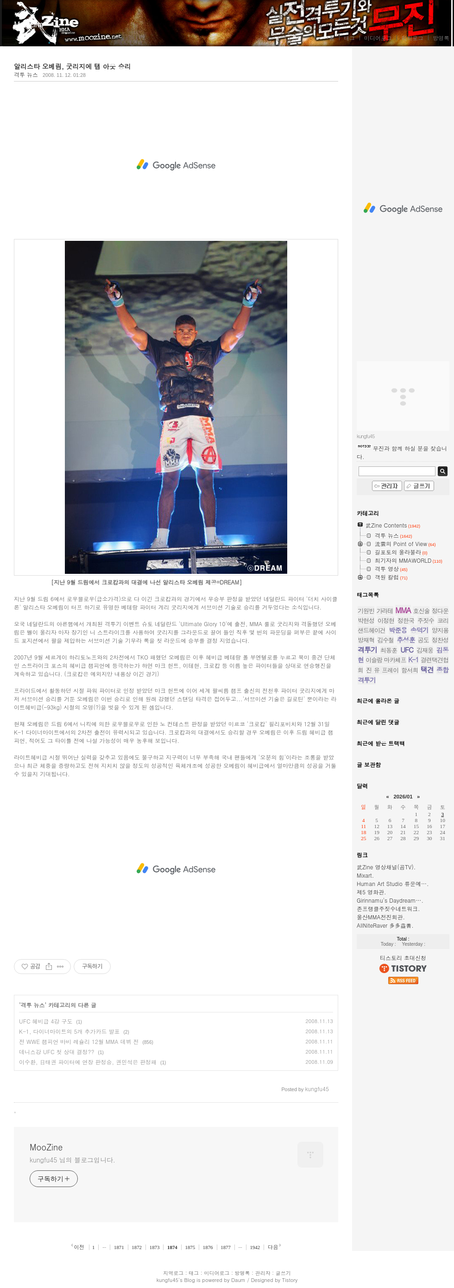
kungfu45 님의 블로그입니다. (72, 1159)
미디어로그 (378, 38)
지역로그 (173, 1272)
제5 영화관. (371, 892)
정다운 (440, 610)
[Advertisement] (176, 165)
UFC (406, 649)
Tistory (289, 1279)
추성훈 (406, 639)
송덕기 (419, 630)
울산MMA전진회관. (381, 917)
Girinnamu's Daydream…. (390, 900)
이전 (79, 1246)
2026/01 (402, 796)
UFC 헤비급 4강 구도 (46, 1021)
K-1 (413, 659)
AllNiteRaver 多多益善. (385, 925)
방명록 (441, 38)
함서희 (409, 670)
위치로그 (412, 38)
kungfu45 (167, 1279)
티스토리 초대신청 (403, 957)
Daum (238, 1279)
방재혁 (366, 639)
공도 (423, 639)
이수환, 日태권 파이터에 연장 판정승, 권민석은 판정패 (88, 1062)
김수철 (385, 639)
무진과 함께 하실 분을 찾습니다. (402, 452)
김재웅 (424, 650)
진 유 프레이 (382, 670)
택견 (427, 669)
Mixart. (365, 875)
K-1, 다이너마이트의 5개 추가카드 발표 (69, 1031)
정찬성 (440, 639)
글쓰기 (283, 1272)
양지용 (440, 630)
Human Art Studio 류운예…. (393, 883)
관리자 (263, 1272)
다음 (273, 1246)
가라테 (385, 610)
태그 (349, 38)
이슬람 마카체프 (386, 659)
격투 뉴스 (26, 74)
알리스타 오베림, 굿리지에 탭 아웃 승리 (72, 66)
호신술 (421, 610)
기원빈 (366, 610)
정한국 (405, 620)
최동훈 (388, 650)
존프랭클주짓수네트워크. (388, 908)
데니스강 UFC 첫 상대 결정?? (57, 1052)
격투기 (367, 649)
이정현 (386, 620)
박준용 (398, 630)
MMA (403, 610)
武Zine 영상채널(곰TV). (386, 867)
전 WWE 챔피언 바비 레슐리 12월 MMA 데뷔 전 (79, 1041)
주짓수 (425, 620)
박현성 (366, 620)
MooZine (28, 24)
